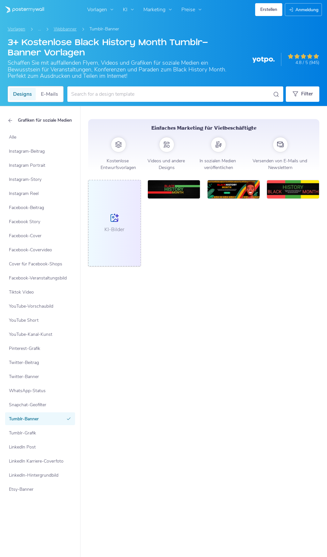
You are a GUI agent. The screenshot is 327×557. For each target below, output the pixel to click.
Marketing (158, 9)
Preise (192, 9)
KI (129, 9)
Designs (22, 94)
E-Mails (49, 94)
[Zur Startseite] (22, 9)
